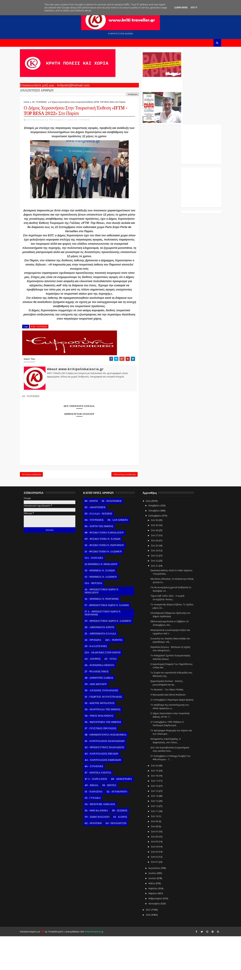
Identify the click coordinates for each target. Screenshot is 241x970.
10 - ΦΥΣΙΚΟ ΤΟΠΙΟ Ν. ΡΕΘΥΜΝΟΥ (108, 579)
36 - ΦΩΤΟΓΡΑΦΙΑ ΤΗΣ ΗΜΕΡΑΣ (107, 755)
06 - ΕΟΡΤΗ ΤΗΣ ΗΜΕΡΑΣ (103, 560)
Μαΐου (156, 917)
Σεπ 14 (159, 829)
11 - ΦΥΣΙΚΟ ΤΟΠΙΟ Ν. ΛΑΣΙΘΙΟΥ (107, 585)
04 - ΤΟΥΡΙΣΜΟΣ (44, 103)
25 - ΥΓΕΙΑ (115, 692)
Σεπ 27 (159, 569)
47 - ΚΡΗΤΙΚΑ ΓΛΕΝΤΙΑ (102, 806)
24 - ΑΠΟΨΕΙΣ (97, 692)
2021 (153, 943)
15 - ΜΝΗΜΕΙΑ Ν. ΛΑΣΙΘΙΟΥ (105, 610)
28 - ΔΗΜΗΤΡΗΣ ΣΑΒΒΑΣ (103, 711)
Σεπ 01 (159, 895)
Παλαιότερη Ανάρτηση (105, 507)
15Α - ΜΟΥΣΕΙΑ (98, 617)
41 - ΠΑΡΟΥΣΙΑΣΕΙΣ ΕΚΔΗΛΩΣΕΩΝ (109, 774)
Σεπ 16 (159, 819)
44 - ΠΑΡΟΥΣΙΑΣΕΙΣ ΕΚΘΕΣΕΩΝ (107, 793)
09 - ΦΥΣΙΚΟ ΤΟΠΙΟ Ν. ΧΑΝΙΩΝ (107, 572)
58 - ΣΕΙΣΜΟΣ (124, 844)
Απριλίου (157, 922)
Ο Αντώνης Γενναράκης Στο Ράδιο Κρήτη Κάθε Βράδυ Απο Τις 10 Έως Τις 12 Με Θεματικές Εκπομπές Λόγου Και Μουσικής (142, 84)
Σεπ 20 (159, 799)
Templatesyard (59, 965)
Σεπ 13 (159, 834)
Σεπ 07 (159, 865)
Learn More (181, 7)
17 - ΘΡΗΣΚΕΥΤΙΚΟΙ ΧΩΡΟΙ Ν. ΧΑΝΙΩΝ (111, 639)
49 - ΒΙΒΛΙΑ (96, 819)
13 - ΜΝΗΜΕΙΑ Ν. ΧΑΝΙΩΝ (104, 604)
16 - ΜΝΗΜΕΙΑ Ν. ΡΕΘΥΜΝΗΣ (106, 632)
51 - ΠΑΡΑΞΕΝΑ (98, 825)
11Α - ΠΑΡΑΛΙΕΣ (98, 591)
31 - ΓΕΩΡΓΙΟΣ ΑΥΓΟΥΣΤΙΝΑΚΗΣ (107, 730)
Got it (194, 7)
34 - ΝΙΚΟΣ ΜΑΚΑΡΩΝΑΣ (103, 749)
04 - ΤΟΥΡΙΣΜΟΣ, (86, 130)
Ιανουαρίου (159, 937)
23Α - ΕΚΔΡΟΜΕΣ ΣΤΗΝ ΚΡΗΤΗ (107, 686)
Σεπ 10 (159, 850)
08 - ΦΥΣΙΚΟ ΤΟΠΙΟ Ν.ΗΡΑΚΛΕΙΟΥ (108, 566)
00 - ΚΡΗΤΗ (95, 534)
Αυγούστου (159, 901)
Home (31, 103)
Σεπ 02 (159, 890)
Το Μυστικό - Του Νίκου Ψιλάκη (171, 723)
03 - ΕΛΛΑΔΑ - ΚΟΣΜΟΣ (102, 547)
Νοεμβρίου (159, 539)
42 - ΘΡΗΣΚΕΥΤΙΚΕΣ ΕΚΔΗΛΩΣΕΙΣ (109, 781)
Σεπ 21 (159, 599)
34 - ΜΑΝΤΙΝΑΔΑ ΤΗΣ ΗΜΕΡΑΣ (107, 743)
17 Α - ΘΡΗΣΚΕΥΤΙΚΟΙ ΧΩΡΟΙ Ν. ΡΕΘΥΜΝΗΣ (107, 647)
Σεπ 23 (159, 589)
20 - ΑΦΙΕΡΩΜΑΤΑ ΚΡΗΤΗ (103, 661)
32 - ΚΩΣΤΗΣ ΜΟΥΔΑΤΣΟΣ (104, 736)
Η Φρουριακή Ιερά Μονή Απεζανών (172, 728)
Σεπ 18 (159, 809)
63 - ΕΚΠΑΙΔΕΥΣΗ (120, 857)
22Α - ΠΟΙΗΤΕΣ (118, 673)
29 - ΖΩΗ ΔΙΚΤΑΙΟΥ (100, 717)
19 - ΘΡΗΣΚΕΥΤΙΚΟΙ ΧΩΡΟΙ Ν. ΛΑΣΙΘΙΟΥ (112, 654)
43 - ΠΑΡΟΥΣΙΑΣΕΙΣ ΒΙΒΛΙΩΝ (106, 787)
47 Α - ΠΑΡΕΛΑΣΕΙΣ (100, 812)
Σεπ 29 (159, 558)
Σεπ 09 (159, 855)
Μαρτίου (157, 927)
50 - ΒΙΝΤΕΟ (113, 819)
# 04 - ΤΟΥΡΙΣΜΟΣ (43, 358)
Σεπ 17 (159, 814)
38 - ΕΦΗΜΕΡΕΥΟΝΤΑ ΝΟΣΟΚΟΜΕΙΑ (110, 768)
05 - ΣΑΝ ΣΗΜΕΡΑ (122, 553)
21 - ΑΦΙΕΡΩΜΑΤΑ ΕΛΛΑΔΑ (104, 667)
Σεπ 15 (159, 824)
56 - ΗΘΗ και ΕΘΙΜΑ (100, 844)
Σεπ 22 (159, 594)
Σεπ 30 (159, 553)
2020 (153, 948)
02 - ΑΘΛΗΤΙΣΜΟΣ (99, 541)
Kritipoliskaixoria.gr (98, 965)
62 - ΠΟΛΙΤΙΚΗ (97, 857)
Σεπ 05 (159, 875)
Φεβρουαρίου (160, 932)
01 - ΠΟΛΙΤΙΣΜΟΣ (116, 534)
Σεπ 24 (159, 584)
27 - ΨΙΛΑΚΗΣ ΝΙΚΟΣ (101, 705)
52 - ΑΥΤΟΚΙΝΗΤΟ (121, 825)
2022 (153, 534)
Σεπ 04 (159, 880)
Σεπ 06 (159, 870)
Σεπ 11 (159, 844)
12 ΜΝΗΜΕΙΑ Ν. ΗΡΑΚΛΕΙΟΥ (105, 598)
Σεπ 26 (159, 574)
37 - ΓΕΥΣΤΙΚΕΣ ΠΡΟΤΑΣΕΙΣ (105, 762)
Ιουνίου (157, 911)
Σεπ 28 (159, 564)
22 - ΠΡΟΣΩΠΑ (97, 673)
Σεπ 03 (159, 885)
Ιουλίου (157, 906)
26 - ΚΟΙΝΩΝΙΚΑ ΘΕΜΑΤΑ (104, 699)
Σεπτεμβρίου (159, 549)
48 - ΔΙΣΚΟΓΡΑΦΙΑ (125, 812)
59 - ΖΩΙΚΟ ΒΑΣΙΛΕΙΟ (101, 850)
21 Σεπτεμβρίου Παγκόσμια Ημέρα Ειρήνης (176, 733)
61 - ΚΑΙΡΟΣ (124, 850)
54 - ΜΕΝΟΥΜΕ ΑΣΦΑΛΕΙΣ (104, 838)
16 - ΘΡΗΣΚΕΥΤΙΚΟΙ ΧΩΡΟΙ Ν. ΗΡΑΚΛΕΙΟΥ (106, 625)
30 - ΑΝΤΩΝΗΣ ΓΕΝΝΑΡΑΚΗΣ (106, 724)
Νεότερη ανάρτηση (35, 507)
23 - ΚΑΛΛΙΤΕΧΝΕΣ (100, 680)
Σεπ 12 (159, 839)
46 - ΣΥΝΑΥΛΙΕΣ (98, 800)
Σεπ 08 (159, 860)
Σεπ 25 (159, 579)
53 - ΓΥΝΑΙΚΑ (97, 831)
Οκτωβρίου (159, 544)
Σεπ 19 (159, 804)
